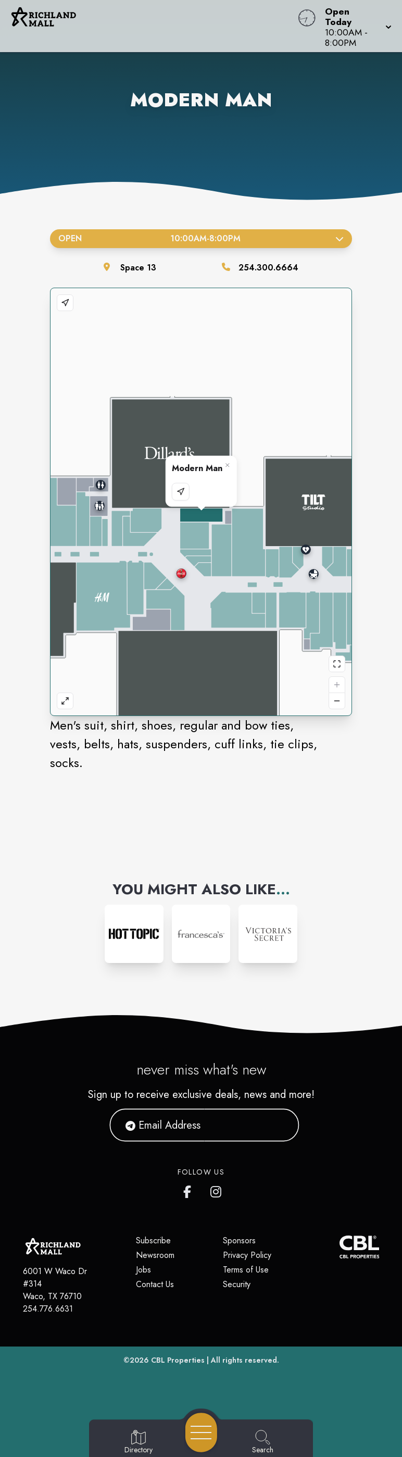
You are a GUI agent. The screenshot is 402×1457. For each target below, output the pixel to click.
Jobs (143, 1270)
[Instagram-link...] (134, 934)
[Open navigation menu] (201, 1432)
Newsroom (155, 1255)
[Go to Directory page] (138, 1442)
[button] (355, 26)
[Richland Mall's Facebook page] (189, 1189)
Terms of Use (246, 1270)
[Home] (152, 26)
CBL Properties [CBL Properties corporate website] (178, 1360)
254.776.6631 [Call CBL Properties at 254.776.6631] (48, 1309)
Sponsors (239, 1240)
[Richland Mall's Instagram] (216, 1189)
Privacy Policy (247, 1255)
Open (201, 238)
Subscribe (153, 1240)
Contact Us (155, 1284)
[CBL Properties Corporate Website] (339, 1247)
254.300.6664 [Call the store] (268, 268)
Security (236, 1284)
